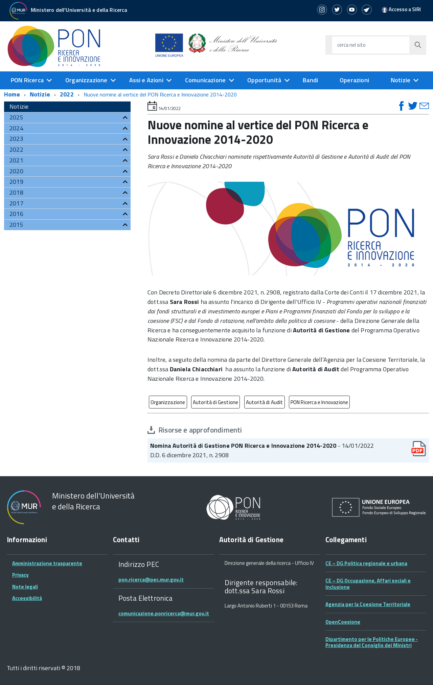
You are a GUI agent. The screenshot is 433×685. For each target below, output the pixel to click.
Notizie (400, 80)
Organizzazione (86, 80)
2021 (16, 160)
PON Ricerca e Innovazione (319, 402)
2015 (16, 224)
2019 (16, 181)
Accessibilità (27, 598)
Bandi (310, 80)
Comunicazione (205, 80)
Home (12, 94)
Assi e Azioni (146, 80)
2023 (16, 138)
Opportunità (264, 80)
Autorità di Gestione (215, 402)
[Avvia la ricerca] (417, 45)
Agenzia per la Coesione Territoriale (367, 604)
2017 (16, 203)
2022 (67, 94)
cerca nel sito (351, 45)
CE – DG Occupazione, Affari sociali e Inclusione (368, 584)
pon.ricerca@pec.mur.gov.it (151, 579)
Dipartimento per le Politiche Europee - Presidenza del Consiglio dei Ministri (371, 642)
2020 (16, 171)
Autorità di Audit (264, 402)
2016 (16, 213)
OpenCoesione (342, 622)
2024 (16, 128)
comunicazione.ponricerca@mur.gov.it (163, 613)
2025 (16, 117)
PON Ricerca (27, 80)
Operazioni (354, 80)
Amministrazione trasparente (47, 563)
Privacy (20, 575)
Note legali (25, 587)
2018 (16, 192)
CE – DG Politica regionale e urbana (366, 563)
